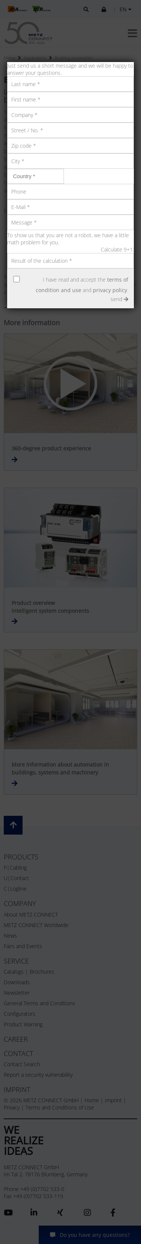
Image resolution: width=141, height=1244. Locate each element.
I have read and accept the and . (82, 285)
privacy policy (110, 290)
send (119, 299)
